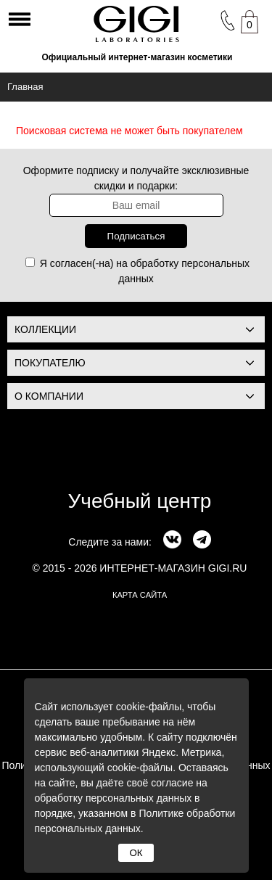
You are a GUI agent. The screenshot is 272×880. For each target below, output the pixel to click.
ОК (135, 852)
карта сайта (139, 595)
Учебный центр (140, 501)
